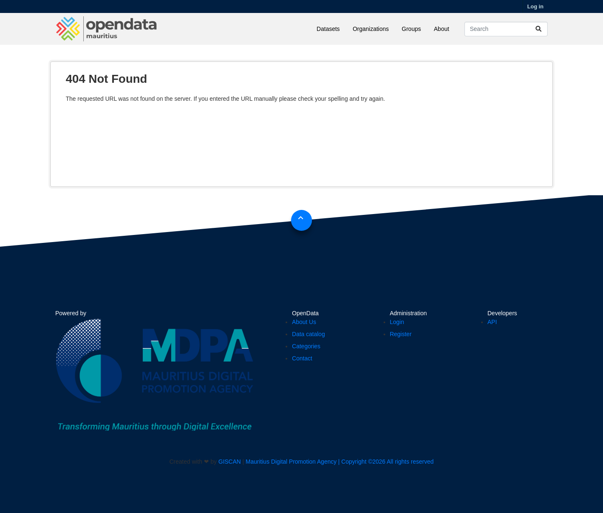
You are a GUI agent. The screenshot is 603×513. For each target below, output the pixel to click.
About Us (304, 322)
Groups (411, 29)
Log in (535, 6)
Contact (302, 358)
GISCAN (230, 461)
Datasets (328, 29)
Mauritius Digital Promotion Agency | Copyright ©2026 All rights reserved (340, 461)
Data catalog (308, 334)
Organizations (371, 29)
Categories (306, 346)
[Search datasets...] (506, 29)
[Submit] (538, 29)
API (492, 322)
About (441, 29)
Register (401, 334)
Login (397, 322)
